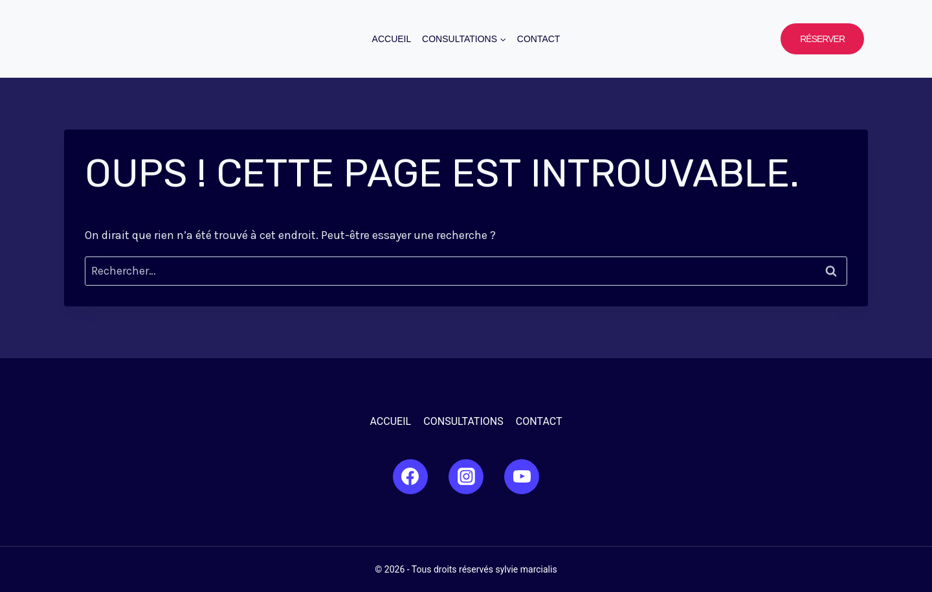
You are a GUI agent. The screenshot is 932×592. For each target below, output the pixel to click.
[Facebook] (410, 476)
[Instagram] (466, 476)
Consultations (463, 421)
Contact (538, 39)
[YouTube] (521, 476)
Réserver (822, 39)
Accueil (392, 39)
